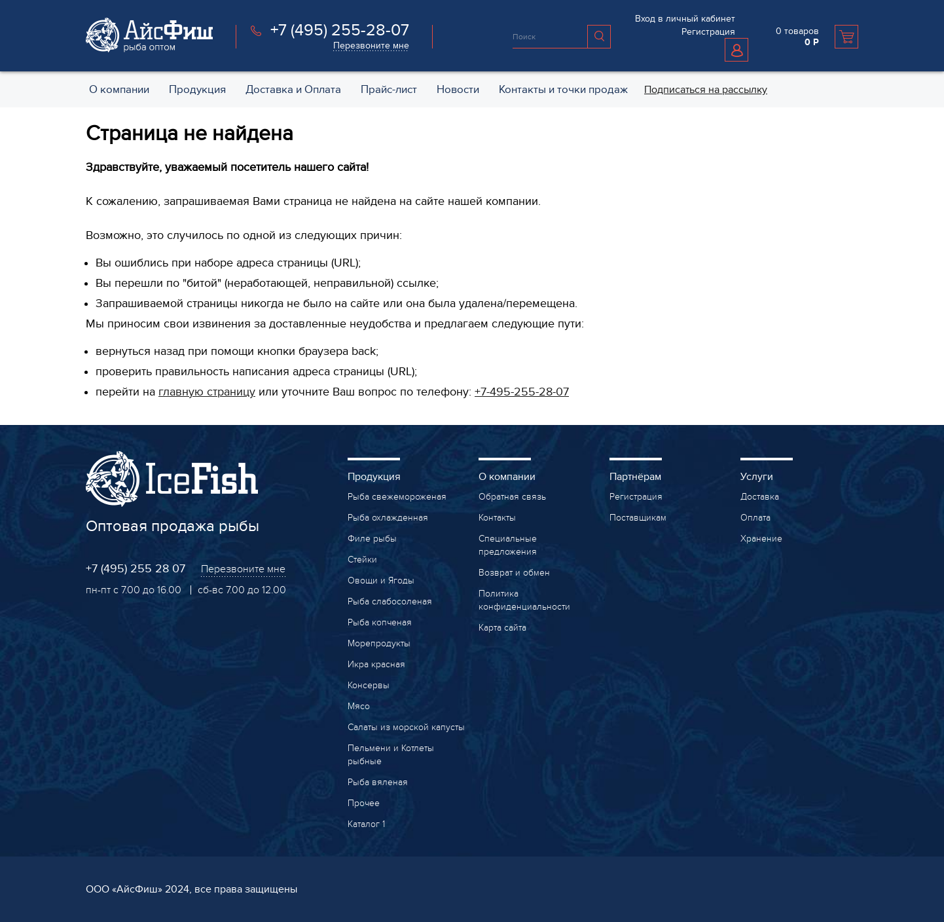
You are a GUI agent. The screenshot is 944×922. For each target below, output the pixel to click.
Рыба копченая (380, 622)
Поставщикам (637, 517)
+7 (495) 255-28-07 (339, 30)
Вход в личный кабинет (685, 18)
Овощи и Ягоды (381, 580)
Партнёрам (635, 476)
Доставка (759, 496)
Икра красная (376, 664)
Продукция (374, 476)
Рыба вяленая (378, 782)
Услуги (756, 476)
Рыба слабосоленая (390, 601)
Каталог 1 (366, 824)
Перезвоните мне (371, 45)
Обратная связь (512, 496)
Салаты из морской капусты (406, 727)
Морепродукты (379, 643)
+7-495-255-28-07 (522, 392)
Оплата (755, 517)
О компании (507, 476)
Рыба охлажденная (388, 517)
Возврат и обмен (514, 572)
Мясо (359, 706)
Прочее (364, 803)
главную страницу (206, 392)
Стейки (362, 559)
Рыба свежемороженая (397, 496)
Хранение (761, 538)
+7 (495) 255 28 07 (135, 569)
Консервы (369, 685)
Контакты (497, 517)
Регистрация (708, 31)
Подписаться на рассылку (705, 89)
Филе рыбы (372, 538)
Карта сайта (502, 627)
